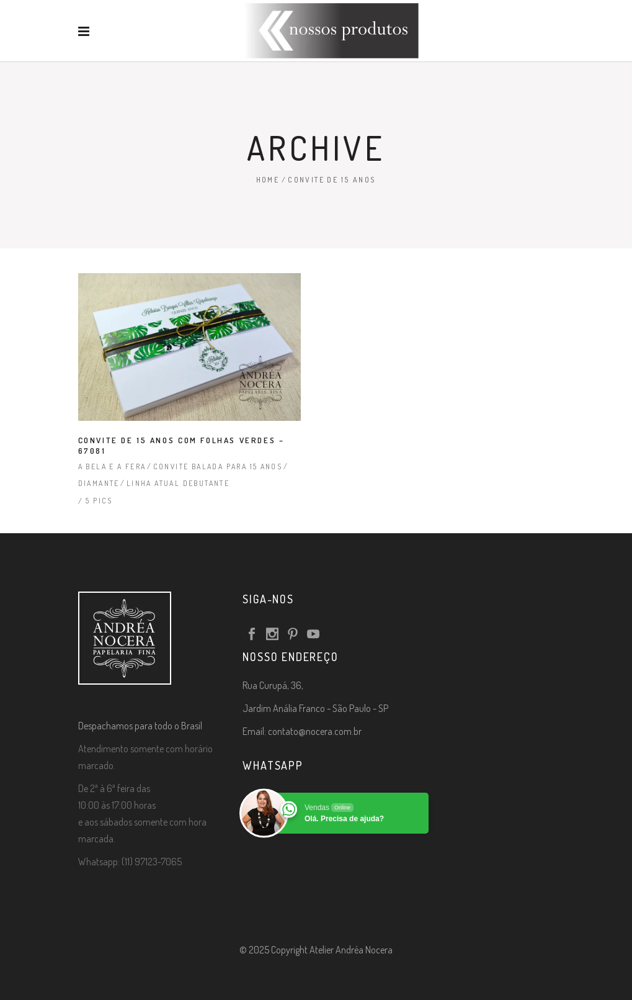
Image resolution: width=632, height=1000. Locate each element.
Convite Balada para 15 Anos (218, 466)
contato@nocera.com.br (315, 731)
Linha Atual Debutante (178, 483)
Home (268, 179)
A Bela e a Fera (112, 466)
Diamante (99, 483)
